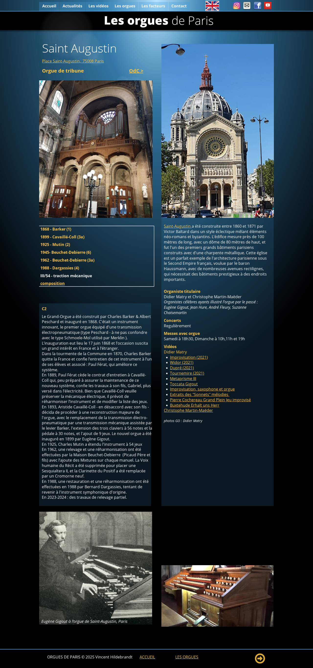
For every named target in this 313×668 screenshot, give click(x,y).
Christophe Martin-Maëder (188, 410)
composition (52, 283)
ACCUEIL (147, 657)
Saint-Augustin (178, 226)
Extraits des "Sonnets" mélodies (199, 394)
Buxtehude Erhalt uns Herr (194, 405)
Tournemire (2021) (187, 373)
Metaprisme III (183, 378)
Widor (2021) (181, 362)
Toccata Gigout (184, 384)
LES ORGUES (186, 657)
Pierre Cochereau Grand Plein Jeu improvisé (210, 400)
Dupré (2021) (182, 368)
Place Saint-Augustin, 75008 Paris (73, 61)
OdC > (136, 70)
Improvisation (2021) (189, 357)
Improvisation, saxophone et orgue (202, 389)
